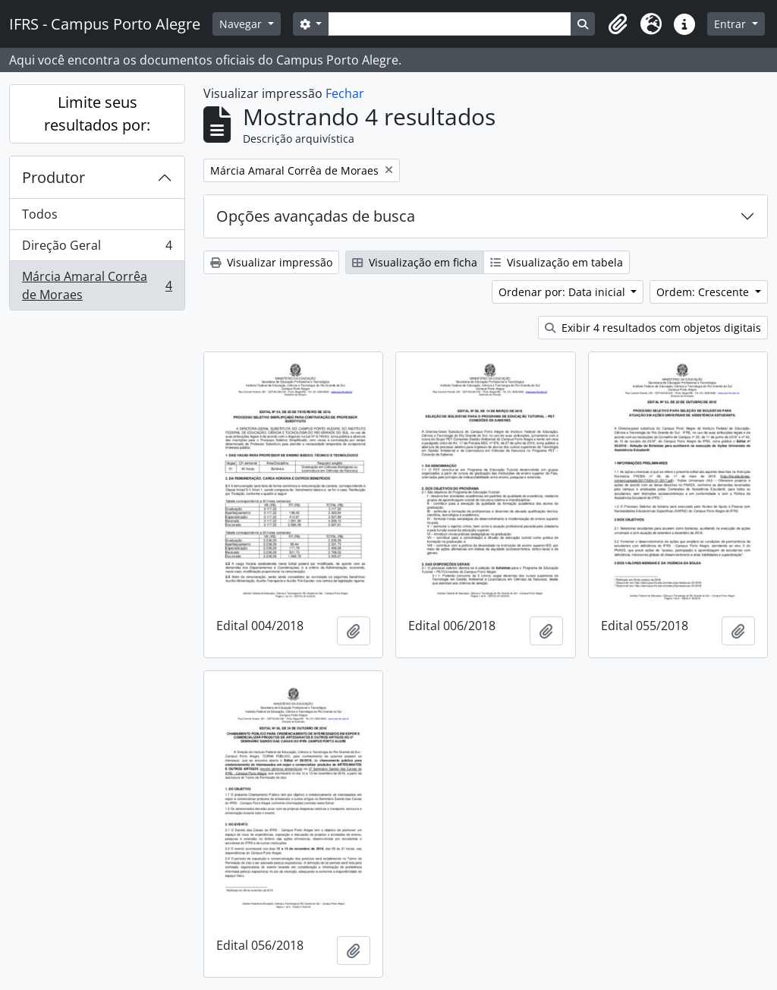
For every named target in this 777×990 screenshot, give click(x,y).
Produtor (53, 177)
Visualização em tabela (556, 262)
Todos (40, 214)
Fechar (345, 93)
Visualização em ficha (414, 262)
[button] (617, 24)
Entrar (731, 24)
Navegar (242, 24)
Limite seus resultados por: (97, 113)
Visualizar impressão (271, 262)
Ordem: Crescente (704, 292)
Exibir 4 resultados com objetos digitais (653, 327)
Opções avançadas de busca (315, 216)
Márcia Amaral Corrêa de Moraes (96, 285)
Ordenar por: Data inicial (563, 292)
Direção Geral (96, 248)
